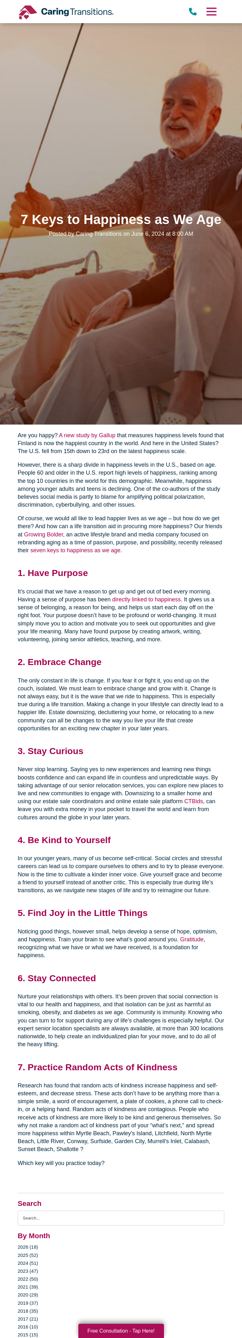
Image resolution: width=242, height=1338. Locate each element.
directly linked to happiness (146, 599)
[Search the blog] (121, 1218)
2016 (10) (28, 1326)
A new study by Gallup (87, 435)
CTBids (193, 801)
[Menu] (211, 11)
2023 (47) (28, 1271)
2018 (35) (28, 1311)
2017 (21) (28, 1319)
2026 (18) (28, 1247)
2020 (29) (28, 1294)
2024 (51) (28, 1263)
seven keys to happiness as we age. (76, 550)
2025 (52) (28, 1255)
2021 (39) (28, 1287)
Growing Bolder (43, 534)
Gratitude (192, 939)
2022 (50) (28, 1279)
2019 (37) (28, 1303)
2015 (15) (28, 1334)
